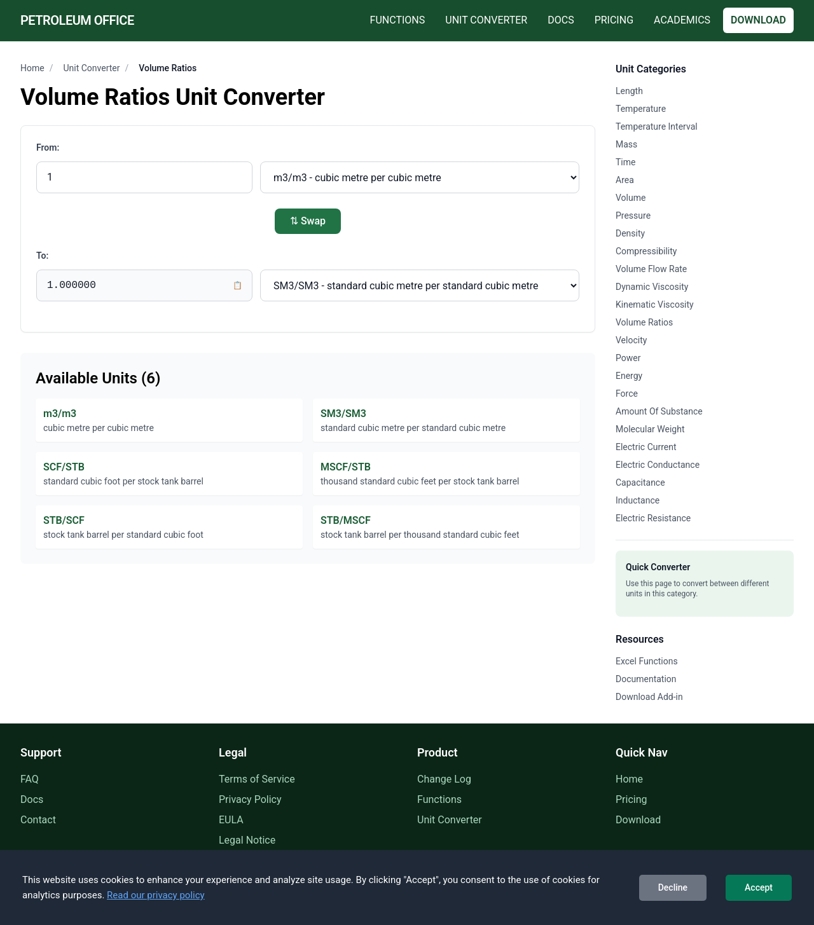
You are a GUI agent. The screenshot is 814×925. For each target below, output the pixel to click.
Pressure (633, 215)
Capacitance (640, 482)
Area (625, 180)
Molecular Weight (650, 429)
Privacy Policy (250, 799)
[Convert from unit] (419, 177)
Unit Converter (486, 20)
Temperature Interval (657, 126)
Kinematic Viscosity (655, 304)
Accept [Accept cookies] (759, 887)
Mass (626, 144)
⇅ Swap (308, 221)
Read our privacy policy (156, 895)
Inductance (637, 500)
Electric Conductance (658, 465)
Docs (561, 20)
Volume (630, 198)
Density (630, 233)
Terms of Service (257, 779)
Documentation (646, 679)
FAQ (29, 779)
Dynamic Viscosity (652, 287)
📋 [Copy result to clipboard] (237, 285)
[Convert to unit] (419, 285)
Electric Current (646, 447)
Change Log (444, 779)
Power (628, 358)
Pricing (614, 20)
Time (625, 162)
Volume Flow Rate (651, 269)
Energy (629, 376)
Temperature (641, 109)
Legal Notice (247, 840)
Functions (397, 20)
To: (42, 255)
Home (32, 68)
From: (47, 147)
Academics (682, 20)
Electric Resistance (653, 518)
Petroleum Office (77, 20)
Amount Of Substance (659, 411)
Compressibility (646, 251)
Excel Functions (647, 661)
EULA (231, 820)
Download (758, 20)
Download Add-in (649, 697)
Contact (38, 820)
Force (627, 393)
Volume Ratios (644, 322)
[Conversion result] (144, 285)
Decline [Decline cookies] (672, 887)
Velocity (631, 340)
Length (629, 91)
